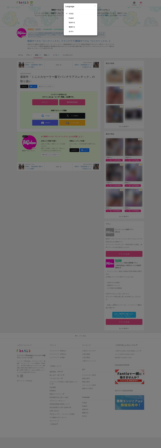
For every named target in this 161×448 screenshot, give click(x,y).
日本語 (71, 13)
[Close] (95, 6)
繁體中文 (72, 27)
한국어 (71, 31)
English (71, 18)
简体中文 (72, 22)
